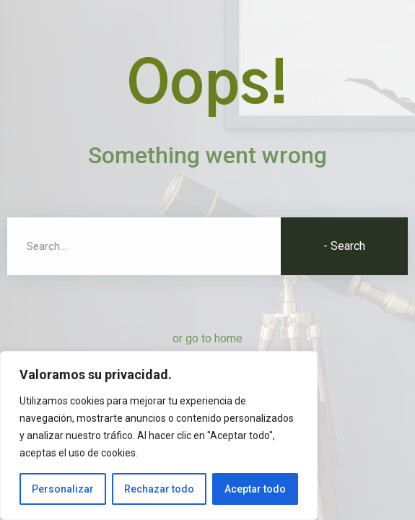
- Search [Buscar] (344, 246)
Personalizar (63, 489)
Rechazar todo (159, 489)
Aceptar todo (255, 489)
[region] (159, 435)
